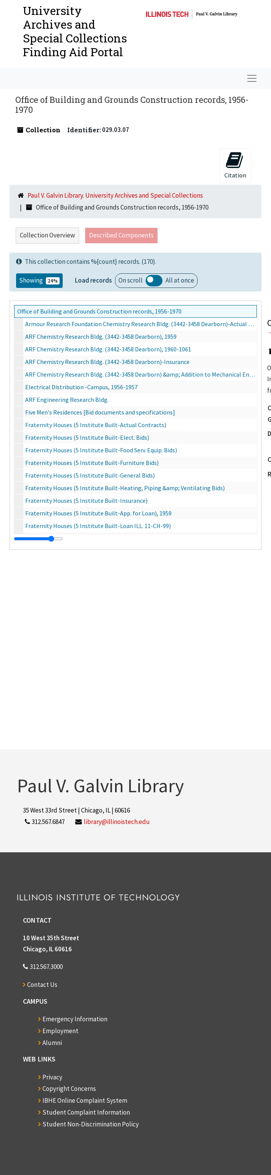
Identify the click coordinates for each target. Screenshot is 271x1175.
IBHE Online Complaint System (84, 1100)
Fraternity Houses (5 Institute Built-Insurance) (86, 500)
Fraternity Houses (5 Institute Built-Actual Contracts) (95, 425)
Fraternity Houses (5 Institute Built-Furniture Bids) (92, 462)
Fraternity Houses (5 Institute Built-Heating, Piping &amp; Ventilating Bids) (125, 488)
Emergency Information (74, 1019)
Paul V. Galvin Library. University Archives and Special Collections (115, 195)
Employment (60, 1031)
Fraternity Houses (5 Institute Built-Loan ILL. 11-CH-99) (98, 526)
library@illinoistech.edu (117, 821)
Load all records (154, 280)
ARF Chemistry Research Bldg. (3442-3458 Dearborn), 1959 (101, 336)
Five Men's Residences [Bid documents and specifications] (100, 412)
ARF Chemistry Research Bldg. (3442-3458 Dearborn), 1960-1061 (108, 349)
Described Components (121, 235)
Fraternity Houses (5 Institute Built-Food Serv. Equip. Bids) (101, 450)
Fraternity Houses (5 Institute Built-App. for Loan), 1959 (98, 513)
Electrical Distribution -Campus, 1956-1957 (81, 387)
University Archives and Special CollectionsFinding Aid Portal (75, 31)
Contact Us (42, 984)
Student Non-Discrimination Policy (90, 1124)
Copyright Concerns (69, 1088)
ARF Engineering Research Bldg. (67, 399)
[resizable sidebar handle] (38, 539)
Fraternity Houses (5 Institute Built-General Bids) (90, 475)
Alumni (52, 1042)
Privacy (52, 1077)
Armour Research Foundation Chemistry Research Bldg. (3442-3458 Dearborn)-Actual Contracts (141, 324)
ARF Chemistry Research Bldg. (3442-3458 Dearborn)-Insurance (107, 362)
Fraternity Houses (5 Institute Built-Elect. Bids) (87, 437)
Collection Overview (47, 235)
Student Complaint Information (86, 1112)
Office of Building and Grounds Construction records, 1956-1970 (99, 311)
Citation (235, 165)
